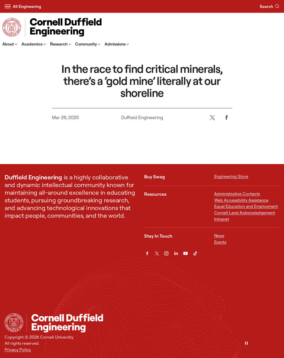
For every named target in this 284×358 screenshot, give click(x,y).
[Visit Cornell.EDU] (11, 27)
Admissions (117, 44)
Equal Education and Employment (246, 206)
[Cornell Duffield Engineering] (153, 323)
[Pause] (246, 343)
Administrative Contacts (237, 193)
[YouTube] (185, 253)
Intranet (221, 219)
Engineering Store (231, 176)
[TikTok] (195, 253)
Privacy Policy (18, 349)
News (219, 235)
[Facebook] (226, 117)
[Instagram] (166, 253)
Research (60, 44)
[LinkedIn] (176, 253)
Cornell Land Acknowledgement (244, 212)
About (9, 44)
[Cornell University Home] (14, 322)
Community (87, 44)
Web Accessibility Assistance (241, 200)
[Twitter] (212, 117)
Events (220, 242)
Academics (33, 44)
